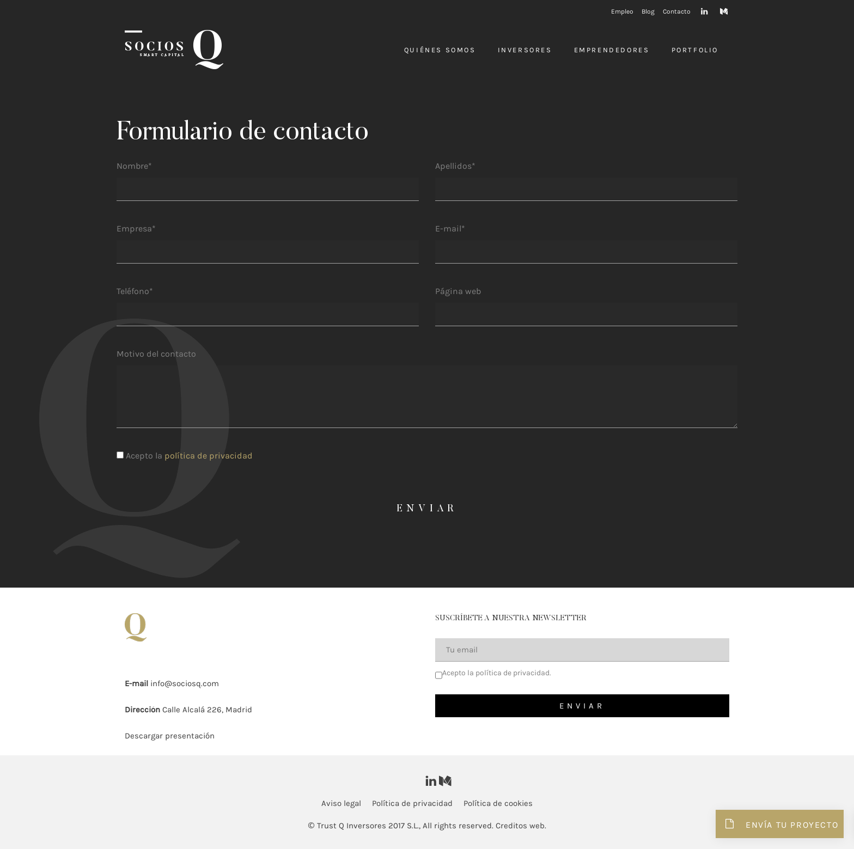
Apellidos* (455, 166)
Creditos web (520, 825)
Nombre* (134, 166)
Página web (458, 291)
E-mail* (450, 228)
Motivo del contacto (156, 354)
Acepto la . (496, 673)
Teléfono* (135, 291)
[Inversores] (174, 49)
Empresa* (136, 228)
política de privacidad (208, 455)
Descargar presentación (170, 736)
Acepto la (185, 455)
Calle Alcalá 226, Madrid (207, 709)
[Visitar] (705, 10)
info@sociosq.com (184, 683)
